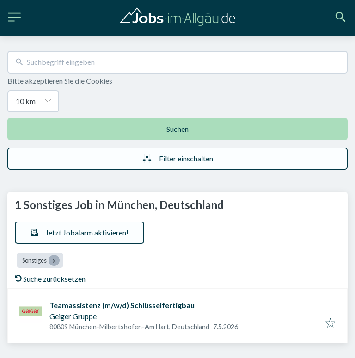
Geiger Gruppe (73, 316)
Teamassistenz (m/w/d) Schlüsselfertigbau (122, 305)
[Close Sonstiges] (54, 260)
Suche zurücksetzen (50, 278)
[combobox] (177, 62)
